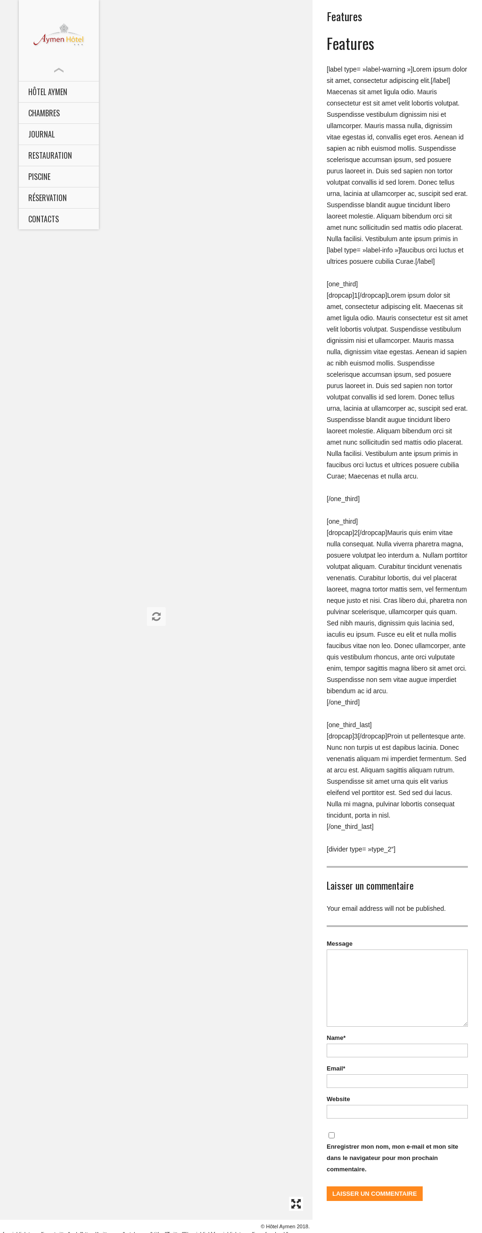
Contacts (43, 219)
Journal (41, 134)
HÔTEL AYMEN (47, 91)
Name (336, 1037)
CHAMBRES (44, 113)
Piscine (39, 176)
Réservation (47, 197)
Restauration (50, 155)
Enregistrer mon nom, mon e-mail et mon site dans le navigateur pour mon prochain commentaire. (392, 1158)
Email (336, 1068)
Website (338, 1099)
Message (340, 943)
